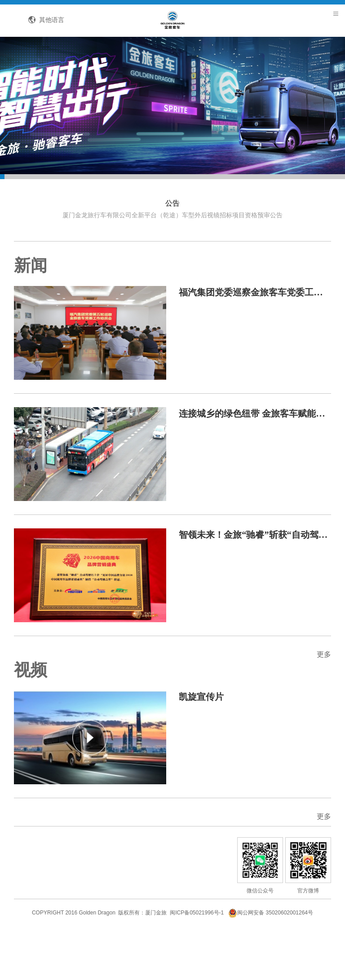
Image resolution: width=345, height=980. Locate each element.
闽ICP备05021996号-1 (197, 959)
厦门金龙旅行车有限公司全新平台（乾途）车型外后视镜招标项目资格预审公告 (172, 243)
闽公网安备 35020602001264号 (270, 959)
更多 (317, 687)
